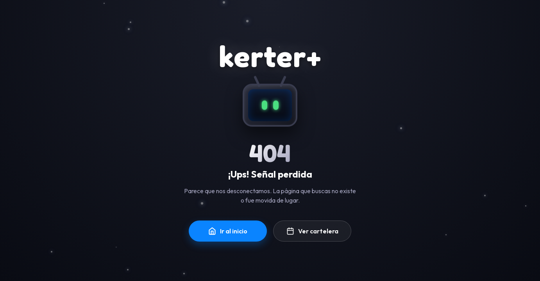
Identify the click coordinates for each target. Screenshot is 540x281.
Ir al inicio (227, 231)
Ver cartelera (312, 231)
